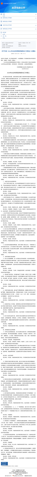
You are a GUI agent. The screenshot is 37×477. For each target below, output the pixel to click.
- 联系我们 (17, 474)
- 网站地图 (20, 474)
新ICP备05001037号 (8, 475)
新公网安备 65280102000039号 (18, 475)
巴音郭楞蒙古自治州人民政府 (8, 4)
